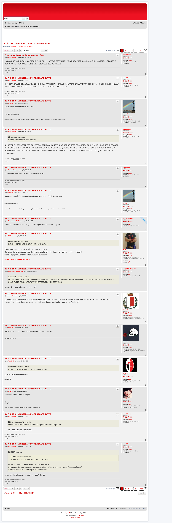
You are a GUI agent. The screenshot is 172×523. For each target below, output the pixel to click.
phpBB (68, 513)
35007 (124, 250)
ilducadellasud (127, 54)
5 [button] (135, 51)
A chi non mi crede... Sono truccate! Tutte (26, 43)
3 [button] (128, 51)
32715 (130, 119)
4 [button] (132, 51)
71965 (130, 347)
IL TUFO (125, 398)
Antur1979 (125, 373)
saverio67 (125, 114)
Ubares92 (125, 310)
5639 (129, 404)
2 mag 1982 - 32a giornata (130, 268)
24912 (130, 224)
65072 (130, 255)
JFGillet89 (14, 46)
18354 (130, 315)
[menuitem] (21, 23)
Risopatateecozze (23, 46)
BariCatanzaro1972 (128, 218)
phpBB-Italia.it (80, 515)
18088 (130, 60)
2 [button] (125, 51)
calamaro (125, 342)
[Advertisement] (86, 10)
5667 (129, 274)
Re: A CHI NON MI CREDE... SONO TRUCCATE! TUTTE (28, 78)
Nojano (31, 46)
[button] (117, 50)
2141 (129, 379)
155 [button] (141, 51)
